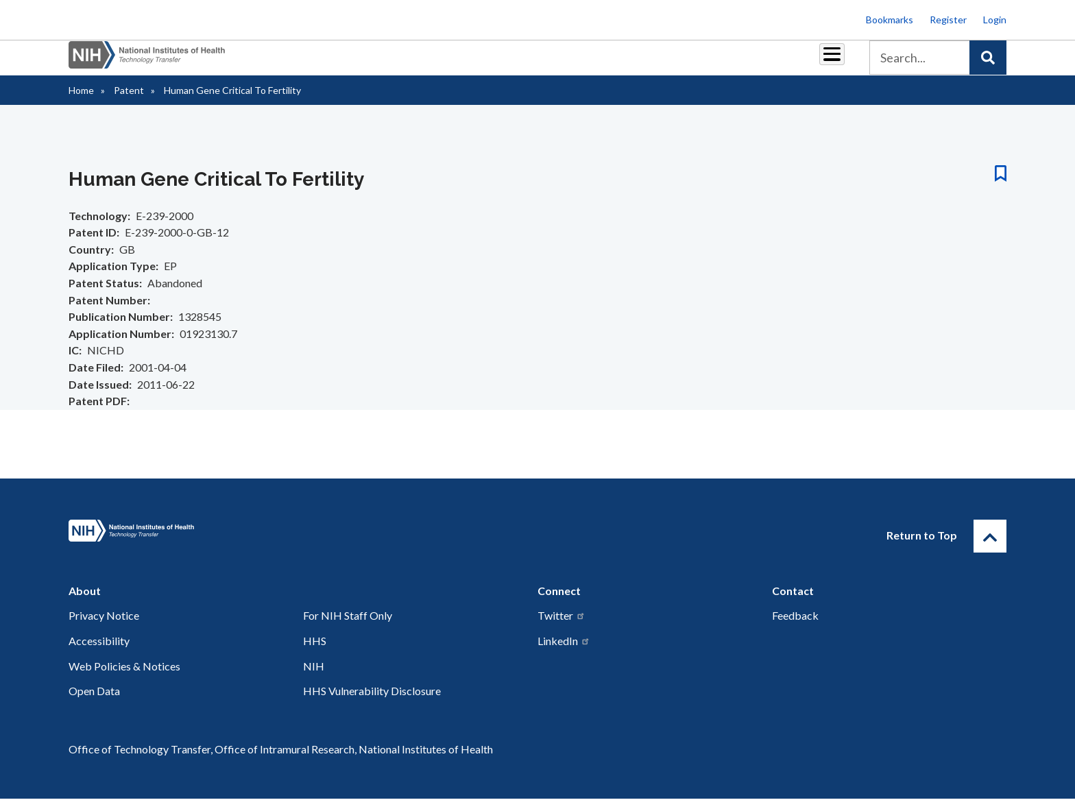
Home (81, 102)
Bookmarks (889, 19)
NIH (313, 678)
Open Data (94, 703)
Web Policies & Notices (124, 678)
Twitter (561, 627)
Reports (579, 63)
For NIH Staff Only (347, 627)
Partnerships (444, 63)
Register (948, 19)
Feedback (795, 627)
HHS (314, 652)
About (819, 63)
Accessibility (99, 652)
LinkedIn (564, 652)
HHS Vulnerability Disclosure (372, 703)
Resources (643, 63)
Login (994, 19)
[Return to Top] (990, 548)
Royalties (517, 63)
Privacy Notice (104, 627)
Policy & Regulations (736, 63)
